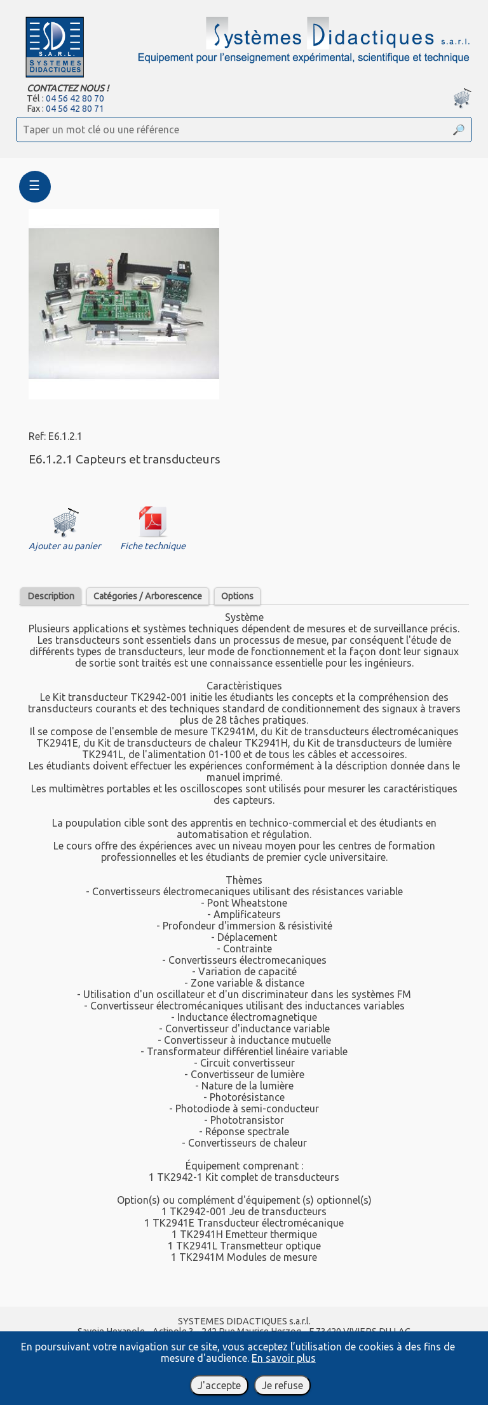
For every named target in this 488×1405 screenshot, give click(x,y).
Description (50, 596)
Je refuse (282, 1385)
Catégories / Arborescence (147, 596)
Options (237, 596)
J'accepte (219, 1385)
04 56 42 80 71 (75, 108)
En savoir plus (284, 1358)
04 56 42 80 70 (75, 98)
